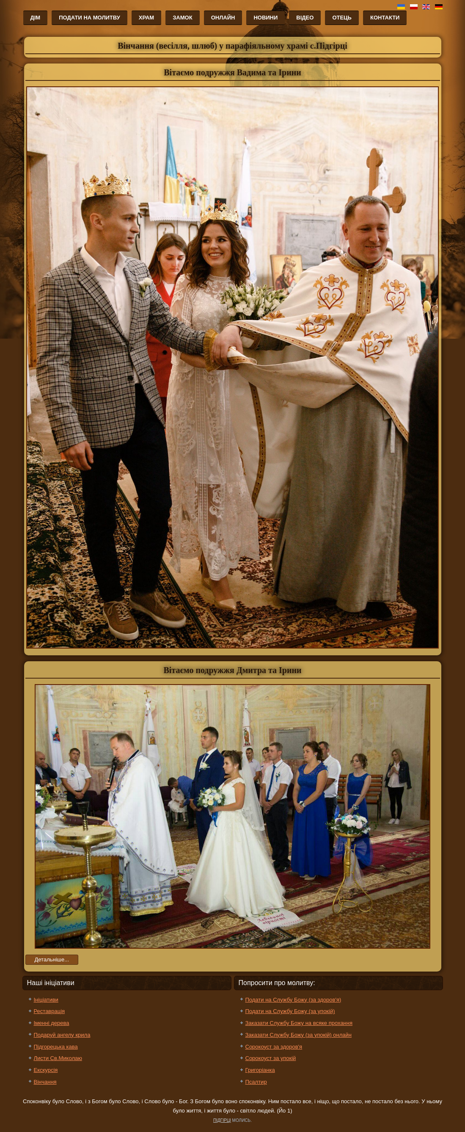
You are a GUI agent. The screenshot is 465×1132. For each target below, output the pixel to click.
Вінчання (45, 1082)
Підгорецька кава (56, 1047)
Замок (182, 17)
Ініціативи (46, 1000)
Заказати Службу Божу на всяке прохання (299, 1023)
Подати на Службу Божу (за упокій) (290, 1011)
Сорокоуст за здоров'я (274, 1047)
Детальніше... (52, 959)
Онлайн (223, 17)
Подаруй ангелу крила (62, 1035)
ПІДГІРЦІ (222, 1120)
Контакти (385, 17)
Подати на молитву (89, 17)
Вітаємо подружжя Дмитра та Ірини (232, 670)
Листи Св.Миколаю (58, 1058)
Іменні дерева (51, 1023)
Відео (305, 17)
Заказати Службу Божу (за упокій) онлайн (298, 1035)
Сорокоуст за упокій (270, 1058)
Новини (265, 17)
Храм (146, 17)
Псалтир (256, 1082)
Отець (342, 17)
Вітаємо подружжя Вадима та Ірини (232, 72)
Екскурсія (46, 1070)
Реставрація (49, 1011)
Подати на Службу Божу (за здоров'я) (293, 1000)
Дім (35, 17)
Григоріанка (260, 1070)
